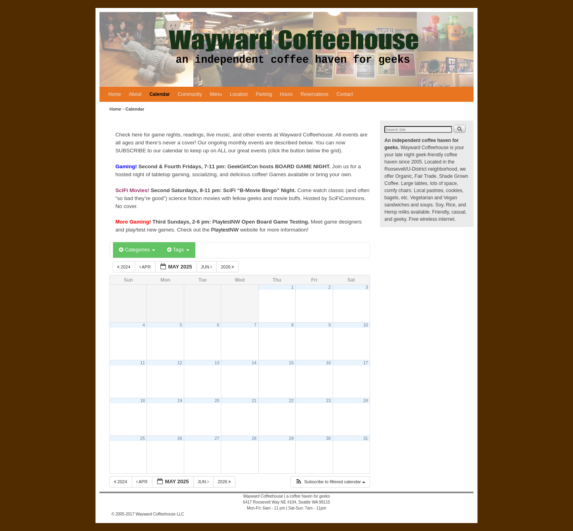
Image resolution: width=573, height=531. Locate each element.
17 (365, 362)
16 (328, 362)
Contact (345, 94)
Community (190, 94)
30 (328, 438)
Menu (216, 94)
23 (328, 400)
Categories (137, 250)
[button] (330, 482)
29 (291, 438)
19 (179, 400)
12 (179, 362)
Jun (207, 267)
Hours (286, 94)
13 (216, 362)
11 (142, 362)
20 (216, 400)
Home (114, 94)
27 (216, 438)
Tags (178, 250)
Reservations (315, 94)
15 (291, 362)
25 (142, 438)
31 (365, 438)
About (135, 94)
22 (291, 400)
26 (179, 438)
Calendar (159, 94)
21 (254, 400)
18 (142, 400)
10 (365, 325)
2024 (124, 267)
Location (239, 94)
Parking (264, 94)
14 (254, 362)
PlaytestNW (227, 222)
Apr (145, 267)
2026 (228, 267)
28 (254, 438)
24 (365, 400)
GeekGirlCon (244, 166)
